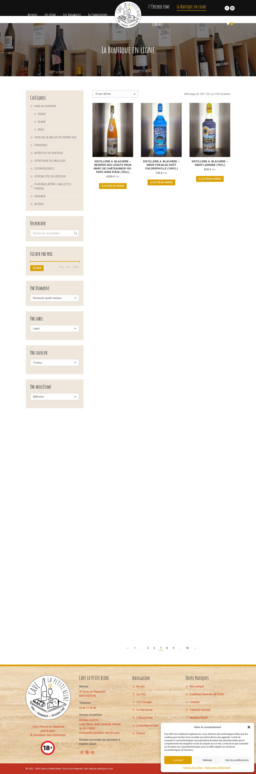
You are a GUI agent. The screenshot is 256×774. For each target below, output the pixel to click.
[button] (249, 727)
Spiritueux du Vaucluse (50, 160)
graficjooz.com (105, 768)
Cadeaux (40, 196)
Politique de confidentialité (217, 768)
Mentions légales (199, 717)
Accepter (178, 760)
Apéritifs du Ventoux (48, 153)
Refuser (207, 760)
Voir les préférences (237, 760)
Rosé (41, 129)
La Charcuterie (144, 710)
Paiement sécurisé (200, 710)
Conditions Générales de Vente (207, 694)
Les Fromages (144, 702)
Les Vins (141, 694)
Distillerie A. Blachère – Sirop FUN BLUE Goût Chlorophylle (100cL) (161, 165)
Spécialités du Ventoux (50, 176)
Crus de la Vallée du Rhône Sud (55, 137)
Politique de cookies (193, 768)
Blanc (42, 121)
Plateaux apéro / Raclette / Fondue (53, 186)
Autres (39, 204)
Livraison (194, 702)
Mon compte (197, 686)
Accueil (140, 686)
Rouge (42, 114)
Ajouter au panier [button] (113, 186)
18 (187, 648)
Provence (40, 145)
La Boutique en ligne (147, 725)
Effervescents (44, 168)
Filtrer (37, 268)
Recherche (75, 233)
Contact (140, 733)
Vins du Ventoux (43, 106)
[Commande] (115, 94)
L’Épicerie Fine (144, 717)
